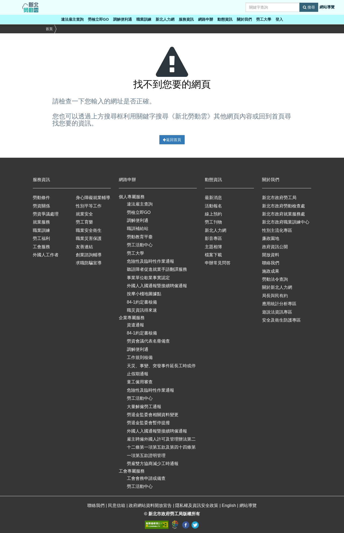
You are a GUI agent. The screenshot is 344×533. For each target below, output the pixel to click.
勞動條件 (41, 197)
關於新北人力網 (277, 287)
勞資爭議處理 (46, 214)
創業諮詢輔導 (89, 255)
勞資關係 (41, 206)
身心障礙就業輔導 (93, 197)
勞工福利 (41, 238)
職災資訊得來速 (142, 310)
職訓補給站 (137, 228)
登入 (279, 19)
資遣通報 (135, 325)
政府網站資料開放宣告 (151, 505)
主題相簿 (213, 246)
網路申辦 (205, 19)
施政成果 (270, 271)
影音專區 (213, 238)
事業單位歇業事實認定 (148, 277)
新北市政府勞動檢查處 (283, 206)
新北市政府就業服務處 (283, 214)
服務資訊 (186, 19)
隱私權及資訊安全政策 (197, 505)
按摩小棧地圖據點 (144, 293)
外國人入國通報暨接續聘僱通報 (157, 285)
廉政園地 (270, 238)
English (229, 505)
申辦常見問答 (218, 263)
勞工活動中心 (140, 245)
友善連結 (84, 246)
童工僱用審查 (140, 382)
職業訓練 (143, 19)
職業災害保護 (89, 238)
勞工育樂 (84, 222)
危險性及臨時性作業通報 (150, 261)
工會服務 (41, 246)
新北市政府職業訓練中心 (285, 222)
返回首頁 (172, 140)
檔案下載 (213, 255)
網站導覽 (327, 7)
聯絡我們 (270, 263)
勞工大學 (263, 19)
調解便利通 (122, 19)
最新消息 (213, 197)
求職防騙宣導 (89, 263)
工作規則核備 (140, 357)
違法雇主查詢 (72, 19)
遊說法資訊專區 (277, 312)
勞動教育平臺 (140, 237)
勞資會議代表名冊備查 (148, 341)
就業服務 (41, 222)
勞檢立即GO (98, 19)
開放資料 (270, 255)
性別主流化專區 (277, 230)
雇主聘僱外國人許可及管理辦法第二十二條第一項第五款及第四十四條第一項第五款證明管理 (161, 447)
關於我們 (244, 19)
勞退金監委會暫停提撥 (148, 422)
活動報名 (213, 206)
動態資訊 (224, 19)
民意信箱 (117, 505)
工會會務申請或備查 (146, 478)
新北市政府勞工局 (279, 197)
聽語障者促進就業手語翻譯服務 (157, 269)
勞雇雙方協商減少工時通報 (152, 463)
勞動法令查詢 (275, 279)
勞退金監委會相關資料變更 (152, 414)
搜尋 (309, 7)
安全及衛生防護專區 (281, 320)
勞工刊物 (213, 222)
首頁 (49, 29)
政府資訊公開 (275, 246)
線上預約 (213, 214)
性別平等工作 (89, 206)
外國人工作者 (46, 255)
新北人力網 (165, 19)
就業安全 (84, 214)
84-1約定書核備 (142, 302)
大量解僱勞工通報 (144, 406)
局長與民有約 (275, 295)
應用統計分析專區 (279, 303)
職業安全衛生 (89, 230)
